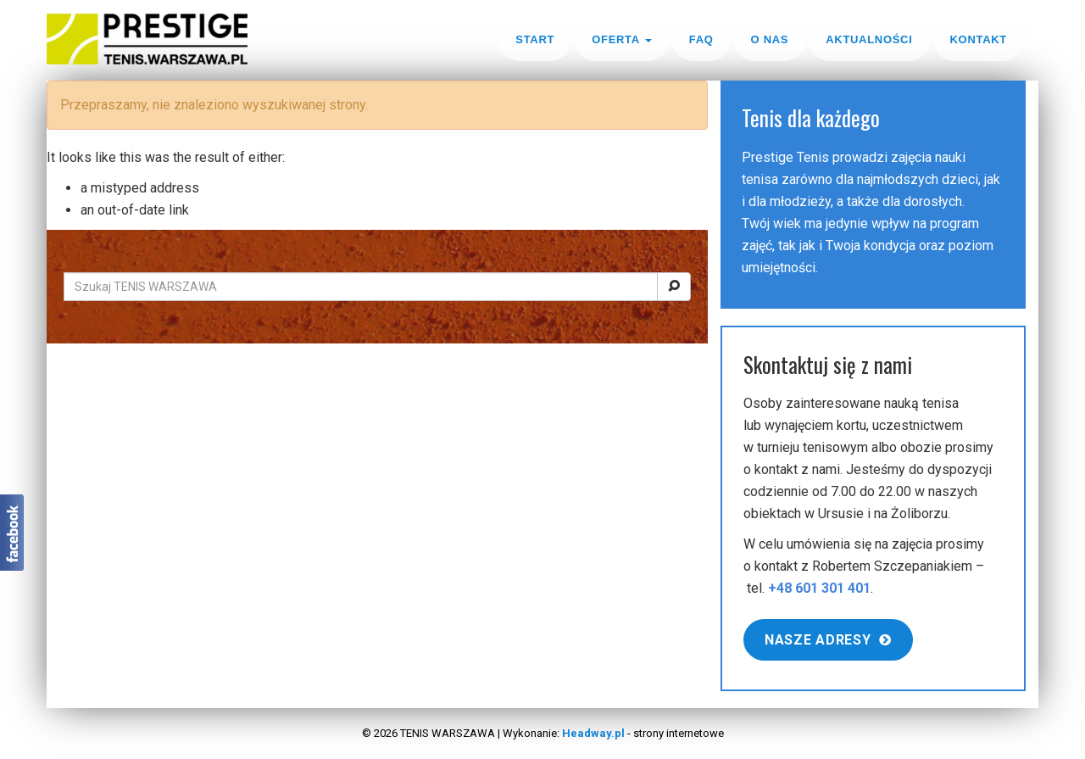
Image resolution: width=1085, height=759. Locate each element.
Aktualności (869, 39)
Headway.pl (593, 733)
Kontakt (978, 39)
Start (534, 39)
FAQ (701, 39)
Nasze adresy (828, 640)
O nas (770, 39)
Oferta (622, 39)
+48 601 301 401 (819, 588)
